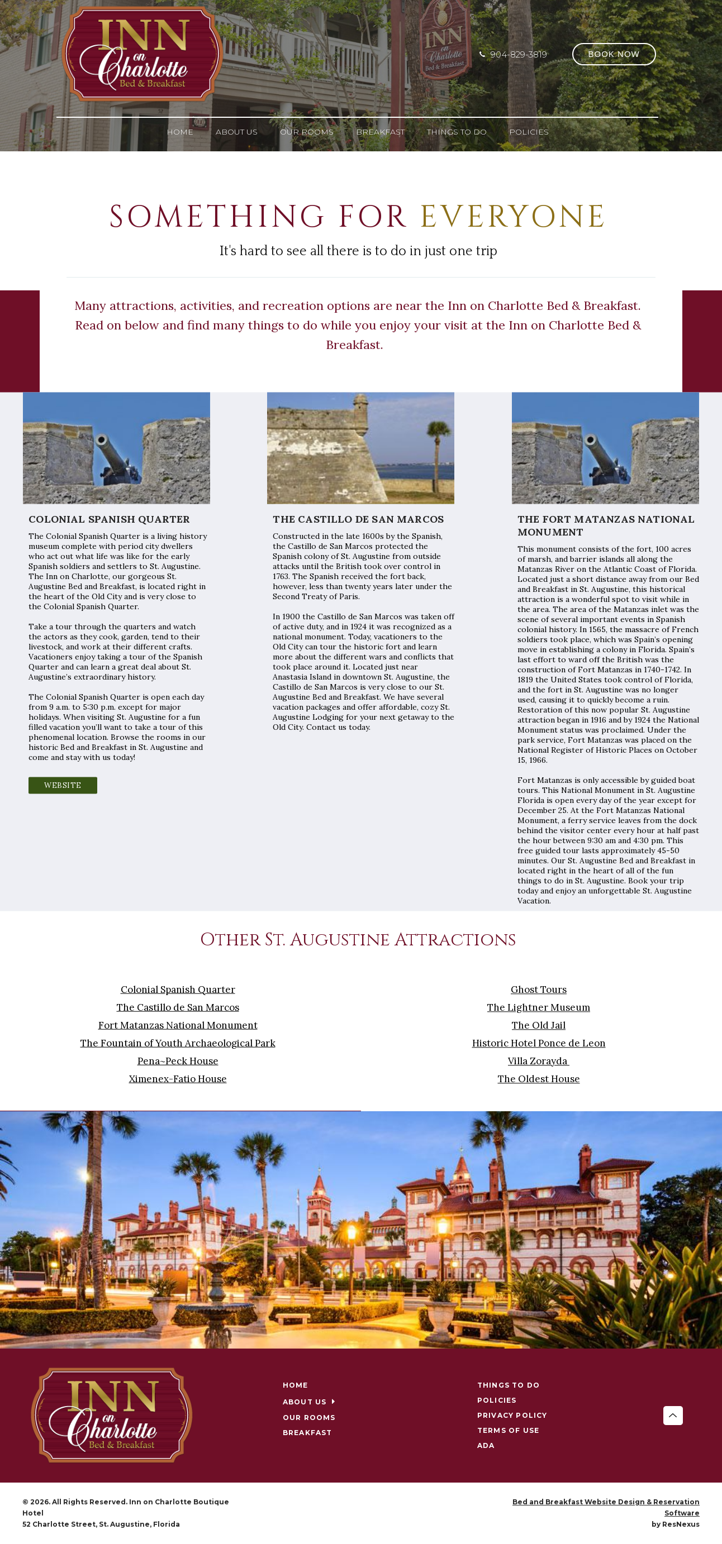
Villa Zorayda (538, 1061)
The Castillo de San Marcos (178, 1007)
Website (63, 785)
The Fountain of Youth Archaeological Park (178, 1043)
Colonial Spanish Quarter (178, 989)
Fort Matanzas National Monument (178, 1025)
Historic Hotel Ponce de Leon (539, 1043)
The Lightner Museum (538, 1007)
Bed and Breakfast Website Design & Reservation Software (606, 1507)
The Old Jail (539, 1025)
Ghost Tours (539, 989)
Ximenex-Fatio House (178, 1079)
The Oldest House (539, 1079)
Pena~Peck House (177, 1061)
